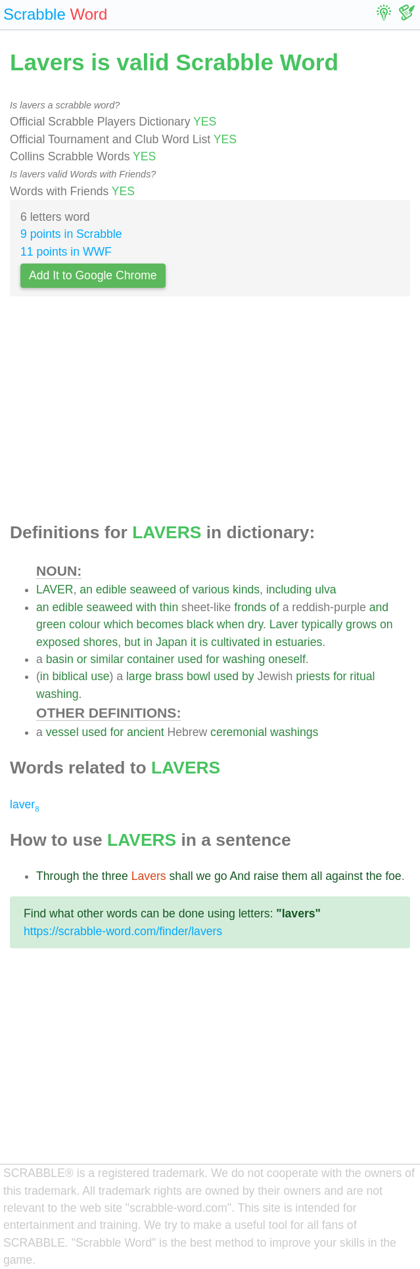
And (239, 876)
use (100, 676)
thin (169, 607)
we (204, 876)
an (86, 589)
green (51, 624)
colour (85, 624)
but (132, 642)
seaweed (153, 589)
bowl (198, 676)
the (90, 876)
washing (244, 659)
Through (58, 876)
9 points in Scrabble (71, 234)
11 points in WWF (66, 251)
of (184, 589)
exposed (58, 642)
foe (393, 876)
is (203, 642)
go (220, 876)
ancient (145, 732)
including (289, 589)
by (248, 676)
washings (294, 732)
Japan (171, 642)
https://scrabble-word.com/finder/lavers (123, 931)
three (115, 876)
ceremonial (238, 732)
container (150, 659)
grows (361, 624)
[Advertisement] (210, 413)
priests (313, 676)
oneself (287, 659)
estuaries (298, 642)
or (82, 659)
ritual (362, 676)
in (147, 642)
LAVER (54, 589)
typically (322, 624)
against (344, 876)
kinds (246, 589)
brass (169, 676)
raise (266, 876)
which (118, 624)
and (378, 607)
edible (111, 589)
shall (181, 876)
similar (107, 659)
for (213, 659)
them (295, 876)
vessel (62, 732)
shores (100, 642)
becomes (160, 624)
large (139, 676)
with (146, 607)
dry (255, 624)
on (386, 624)
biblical (69, 676)
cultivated (235, 642)
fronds (250, 607)
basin (60, 659)
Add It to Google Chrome (93, 275)
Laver (283, 624)
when (231, 624)
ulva (325, 589)
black (200, 624)
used (189, 659)
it (194, 642)
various (210, 589)
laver (24, 804)
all (317, 876)
